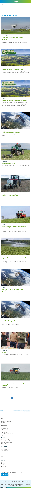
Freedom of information (6, 440)
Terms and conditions (5, 449)
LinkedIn (4, 465)
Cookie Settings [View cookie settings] (3, 487)
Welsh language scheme (6, 452)
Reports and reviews (5, 428)
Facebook (4, 462)
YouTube (4, 466)
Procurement (3, 426)
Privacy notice (4, 443)
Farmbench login (4, 429)
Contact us (3, 456)
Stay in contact (4, 474)
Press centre (3, 457)
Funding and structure (5, 424)
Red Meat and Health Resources (7, 433)
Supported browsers (5, 450)
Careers (2, 420)
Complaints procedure (5, 439)
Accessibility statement (5, 448)
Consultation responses (6, 421)
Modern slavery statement (6, 442)
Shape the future (4, 435)
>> (18, 398)
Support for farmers (5, 432)
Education (3, 422)
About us (3, 418)
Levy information (4, 425)
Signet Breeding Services (6, 431)
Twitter (3, 463)
